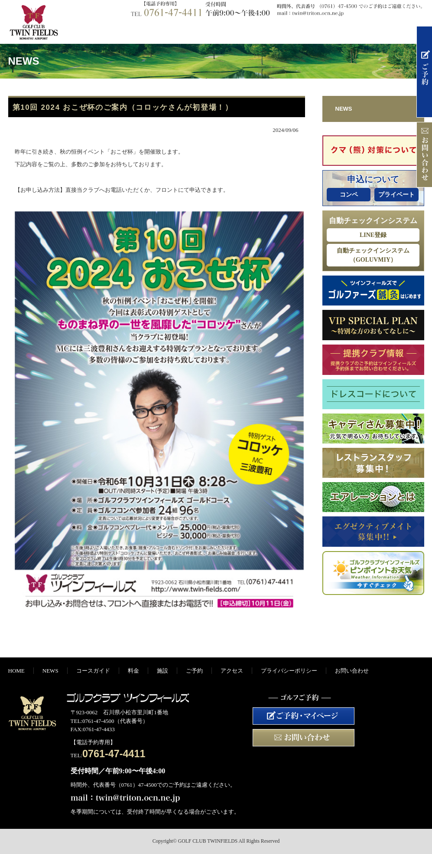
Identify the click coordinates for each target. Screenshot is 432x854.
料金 (242, 32)
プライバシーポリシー (289, 670)
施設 (294, 32)
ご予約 (346, 32)
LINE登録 (373, 235)
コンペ (349, 194)
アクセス (398, 32)
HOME (86, 32)
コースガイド (190, 32)
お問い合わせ (352, 670)
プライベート (396, 194)
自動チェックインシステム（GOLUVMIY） (373, 255)
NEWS (138, 32)
